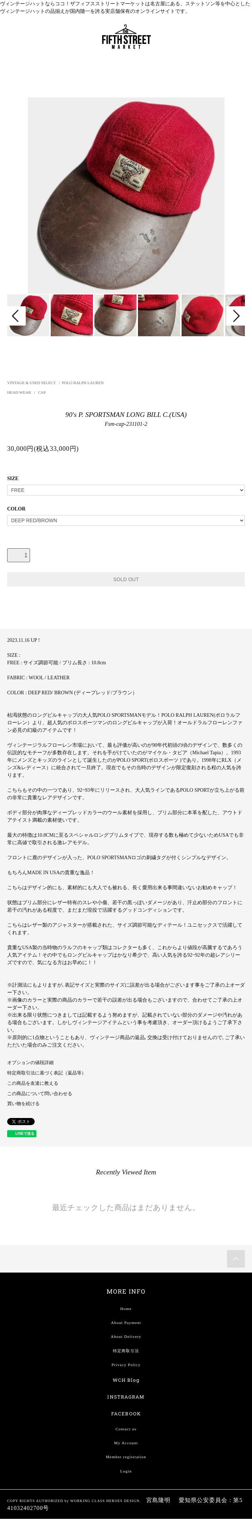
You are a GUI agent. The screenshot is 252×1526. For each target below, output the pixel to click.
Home (126, 1308)
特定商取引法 (126, 1351)
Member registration (126, 1457)
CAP (42, 392)
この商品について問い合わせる (39, 1093)
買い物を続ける (23, 1103)
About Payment (126, 1322)
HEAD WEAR (19, 392)
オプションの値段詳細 (30, 1062)
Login (126, 1471)
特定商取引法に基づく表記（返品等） (46, 1073)
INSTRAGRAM (125, 1397)
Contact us (126, 1429)
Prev (16, 316)
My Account (126, 1443)
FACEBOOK (126, 1413)
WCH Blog (126, 1380)
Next (235, 316)
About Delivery (126, 1336)
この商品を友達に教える (32, 1083)
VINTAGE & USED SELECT (31, 383)
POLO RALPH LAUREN (83, 383)
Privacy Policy (126, 1365)
